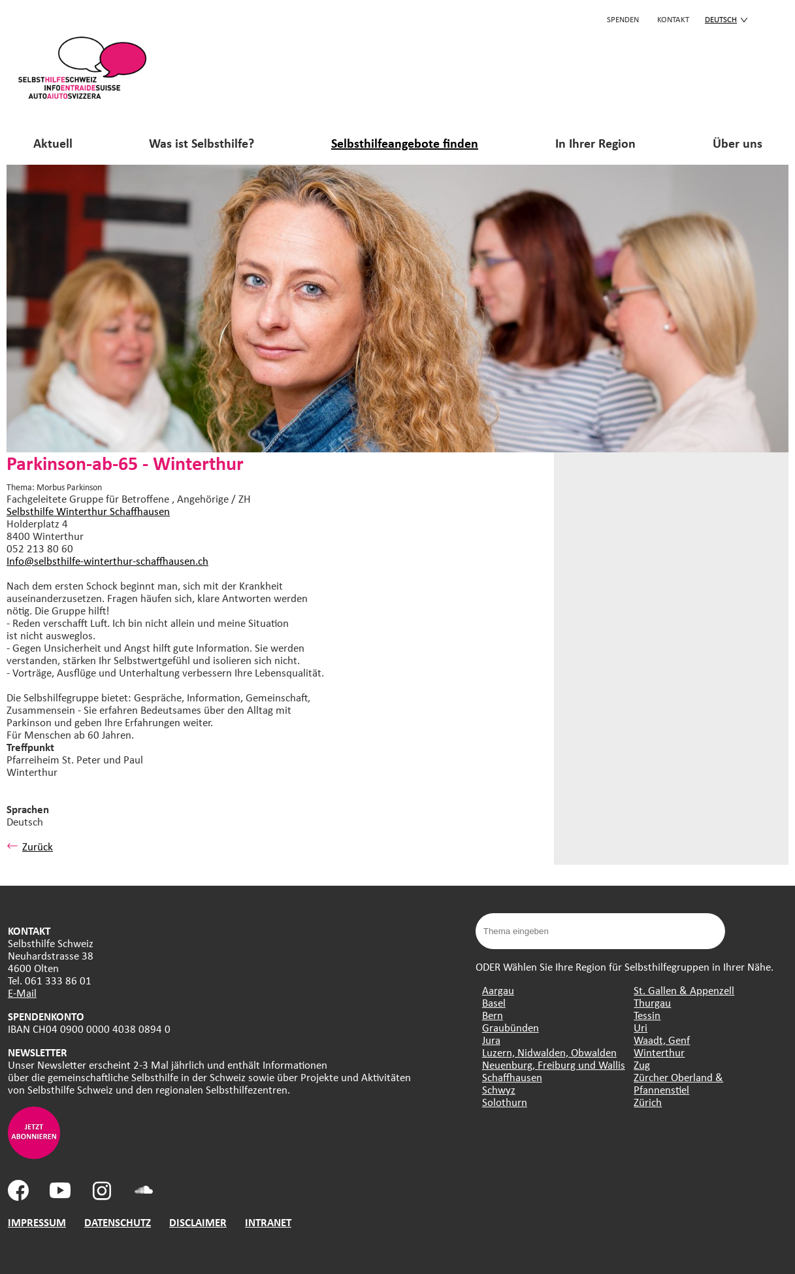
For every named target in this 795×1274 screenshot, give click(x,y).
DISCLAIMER (198, 1222)
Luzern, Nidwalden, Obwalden (549, 1052)
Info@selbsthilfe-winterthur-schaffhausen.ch (107, 560)
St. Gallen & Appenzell (684, 989)
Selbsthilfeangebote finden (404, 143)
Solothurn (504, 1101)
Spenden (623, 19)
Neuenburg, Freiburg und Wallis (553, 1064)
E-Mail (22, 992)
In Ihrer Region (595, 143)
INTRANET (268, 1222)
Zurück (30, 846)
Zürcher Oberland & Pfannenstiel (678, 1083)
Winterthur (659, 1052)
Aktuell (53, 143)
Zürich (648, 1101)
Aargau (498, 989)
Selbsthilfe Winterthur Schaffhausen (88, 510)
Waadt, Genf (662, 1039)
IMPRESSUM (37, 1222)
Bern (492, 1014)
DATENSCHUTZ (117, 1222)
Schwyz (498, 1089)
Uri (640, 1027)
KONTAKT (673, 19)
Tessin (647, 1014)
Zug (642, 1064)
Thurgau (652, 1002)
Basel (494, 1002)
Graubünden (510, 1027)
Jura (491, 1039)
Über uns (737, 143)
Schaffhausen (512, 1076)
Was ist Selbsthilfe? (201, 143)
